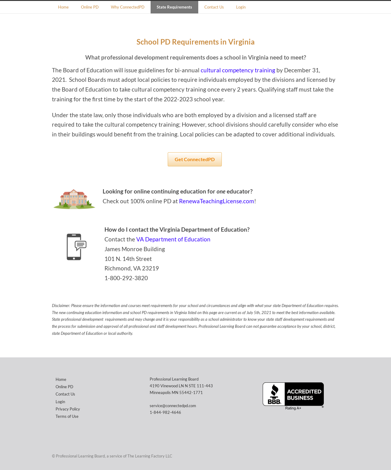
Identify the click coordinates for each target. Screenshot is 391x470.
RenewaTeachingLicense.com (216, 201)
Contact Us (214, 7)
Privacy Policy (68, 409)
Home (63, 7)
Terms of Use (67, 416)
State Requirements (174, 7)
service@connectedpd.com (173, 405)
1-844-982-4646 (165, 412)
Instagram (333, 456)
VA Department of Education (173, 239)
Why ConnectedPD (127, 7)
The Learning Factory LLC (149, 456)
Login (241, 7)
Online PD (90, 7)
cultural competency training (238, 70)
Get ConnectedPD (195, 159)
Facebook (321, 456)
